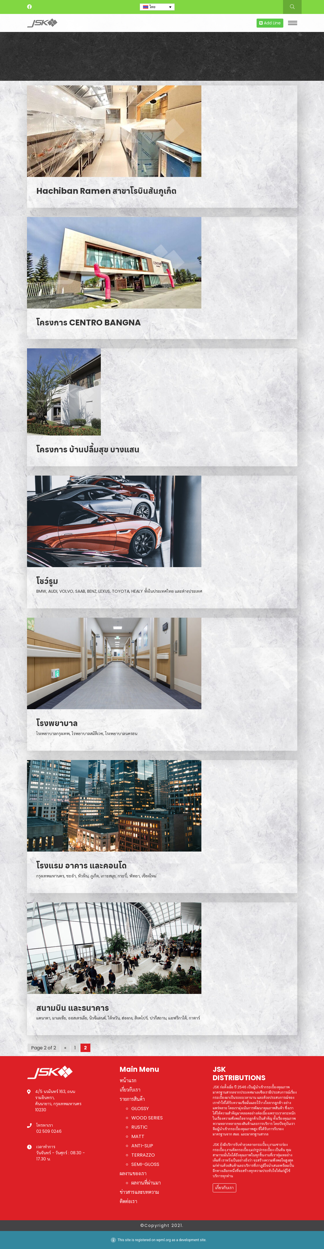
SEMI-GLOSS (145, 1164)
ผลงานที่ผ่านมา (146, 1183)
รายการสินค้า (132, 1099)
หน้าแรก (128, 1080)
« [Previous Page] (65, 1047)
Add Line (270, 23)
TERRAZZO (143, 1155)
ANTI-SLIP (142, 1145)
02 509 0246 (49, 1131)
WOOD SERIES (147, 1117)
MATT (137, 1136)
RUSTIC (139, 1127)
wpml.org (163, 1240)
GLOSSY (140, 1108)
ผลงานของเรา (133, 1173)
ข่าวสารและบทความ (139, 1192)
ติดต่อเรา (128, 1201)
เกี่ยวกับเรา (130, 1090)
